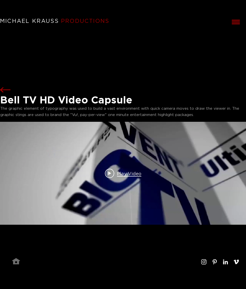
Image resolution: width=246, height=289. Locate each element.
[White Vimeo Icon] (236, 261)
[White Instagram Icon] (203, 261)
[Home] (16, 261)
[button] (235, 22)
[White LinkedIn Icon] (225, 261)
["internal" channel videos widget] (123, 173)
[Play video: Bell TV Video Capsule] (123, 173)
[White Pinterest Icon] (214, 261)
